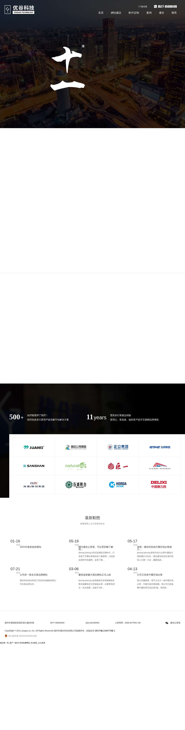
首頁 (100, 12)
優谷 (161, 12)
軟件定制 (134, 12)
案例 (149, 12)
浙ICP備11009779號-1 (105, 703)
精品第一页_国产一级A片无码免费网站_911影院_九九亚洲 (22, 715)
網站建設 (116, 12)
